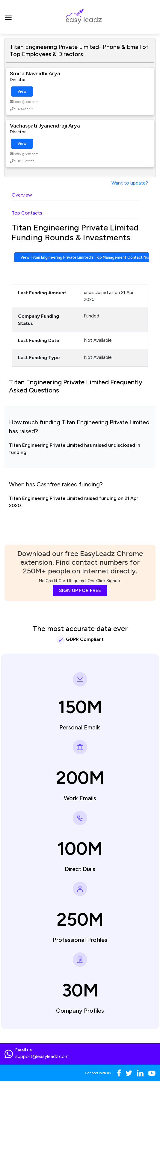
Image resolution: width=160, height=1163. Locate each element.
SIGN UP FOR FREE (80, 590)
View (22, 91)
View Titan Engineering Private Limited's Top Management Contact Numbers (84, 257)
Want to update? (129, 183)
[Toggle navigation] (8, 16)
